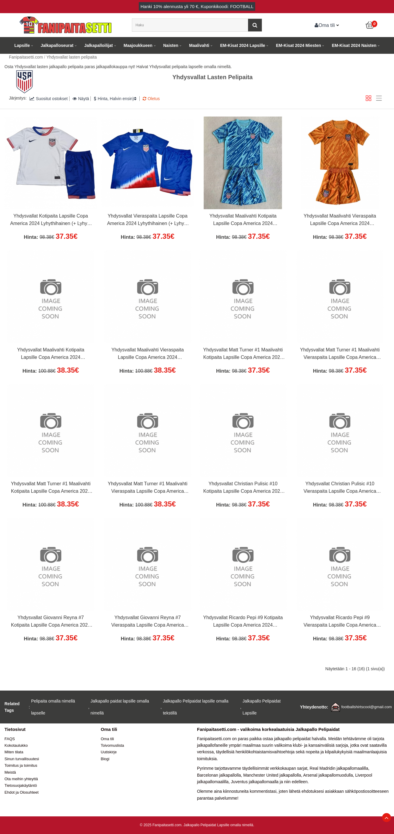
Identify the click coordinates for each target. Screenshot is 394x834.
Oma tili (325, 25)
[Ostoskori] (370, 25)
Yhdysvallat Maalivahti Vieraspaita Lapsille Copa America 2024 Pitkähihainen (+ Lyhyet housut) (147, 354)
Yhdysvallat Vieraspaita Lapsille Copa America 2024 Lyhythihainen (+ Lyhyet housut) (147, 220)
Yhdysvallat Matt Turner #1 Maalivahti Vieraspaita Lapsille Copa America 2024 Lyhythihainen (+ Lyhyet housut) (340, 354)
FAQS (9, 739)
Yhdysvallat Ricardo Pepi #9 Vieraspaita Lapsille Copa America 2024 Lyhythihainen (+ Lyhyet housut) (340, 622)
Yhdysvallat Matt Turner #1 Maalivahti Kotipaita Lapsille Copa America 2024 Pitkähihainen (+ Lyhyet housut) (50, 488)
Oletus (151, 98)
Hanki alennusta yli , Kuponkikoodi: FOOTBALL (197, 6)
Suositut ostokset (49, 98)
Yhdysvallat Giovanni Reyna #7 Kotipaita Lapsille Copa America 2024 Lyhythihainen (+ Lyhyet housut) (50, 622)
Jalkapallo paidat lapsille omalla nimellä (119, 707)
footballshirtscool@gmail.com (366, 707)
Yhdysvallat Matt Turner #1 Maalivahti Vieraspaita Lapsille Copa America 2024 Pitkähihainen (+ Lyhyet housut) (147, 488)
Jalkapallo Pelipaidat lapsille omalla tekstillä (195, 707)
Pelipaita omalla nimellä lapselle (53, 707)
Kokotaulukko (16, 745)
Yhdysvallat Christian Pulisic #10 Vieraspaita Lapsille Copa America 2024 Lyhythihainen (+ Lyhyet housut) (340, 488)
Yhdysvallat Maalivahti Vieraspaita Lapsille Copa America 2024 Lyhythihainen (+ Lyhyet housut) (340, 220)
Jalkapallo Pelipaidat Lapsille (261, 707)
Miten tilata (13, 752)
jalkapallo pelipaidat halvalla (300, 738)
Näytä (81, 98)
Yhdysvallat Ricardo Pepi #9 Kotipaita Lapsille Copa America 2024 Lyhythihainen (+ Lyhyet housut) (243, 622)
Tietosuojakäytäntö (20, 785)
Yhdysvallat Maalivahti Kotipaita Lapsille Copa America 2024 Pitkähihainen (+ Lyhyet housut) (50, 354)
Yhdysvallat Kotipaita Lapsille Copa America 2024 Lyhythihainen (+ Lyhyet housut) (50, 220)
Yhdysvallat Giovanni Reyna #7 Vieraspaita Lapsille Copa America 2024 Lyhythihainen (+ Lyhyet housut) (147, 622)
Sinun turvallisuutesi (21, 759)
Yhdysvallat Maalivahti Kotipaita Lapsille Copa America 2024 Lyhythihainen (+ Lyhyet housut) (243, 220)
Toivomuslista (112, 745)
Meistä (10, 772)
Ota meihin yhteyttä (21, 779)
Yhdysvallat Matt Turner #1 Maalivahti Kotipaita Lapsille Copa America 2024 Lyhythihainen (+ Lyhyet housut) (243, 354)
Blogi (105, 759)
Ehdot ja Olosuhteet (21, 792)
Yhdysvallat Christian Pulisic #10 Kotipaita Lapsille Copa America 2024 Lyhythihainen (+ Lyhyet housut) (243, 488)
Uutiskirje (109, 752)
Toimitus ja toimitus (20, 765)
